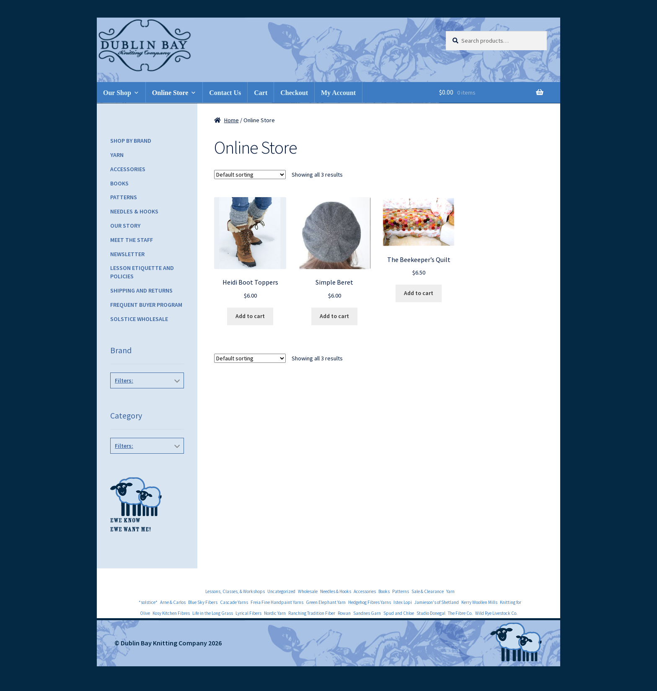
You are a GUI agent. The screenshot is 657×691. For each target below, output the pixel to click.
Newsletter (127, 254)
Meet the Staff (131, 240)
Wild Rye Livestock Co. (496, 613)
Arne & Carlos (173, 602)
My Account (338, 92)
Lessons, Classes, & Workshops (235, 591)
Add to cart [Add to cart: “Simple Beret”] (334, 316)
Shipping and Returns (141, 290)
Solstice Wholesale (139, 319)
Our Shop (117, 92)
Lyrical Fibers (248, 613)
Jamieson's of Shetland (436, 602)
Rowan (344, 613)
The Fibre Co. (460, 613)
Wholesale (308, 591)
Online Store (170, 92)
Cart (260, 92)
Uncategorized (281, 591)
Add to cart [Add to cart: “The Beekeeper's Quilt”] (418, 293)
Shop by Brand (130, 140)
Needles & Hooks (134, 211)
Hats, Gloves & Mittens (145, 464)
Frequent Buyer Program (146, 304)
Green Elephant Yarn (326, 602)
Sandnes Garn (367, 613)
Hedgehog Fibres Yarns (369, 602)
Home (231, 120)
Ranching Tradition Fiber (311, 613)
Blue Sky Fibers (202, 602)
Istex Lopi (402, 602)
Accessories (127, 169)
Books (119, 183)
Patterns (123, 197)
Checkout (294, 92)
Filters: (124, 380)
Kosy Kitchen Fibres (171, 613)
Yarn (117, 155)
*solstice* (148, 602)
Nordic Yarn (275, 613)
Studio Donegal (430, 613)
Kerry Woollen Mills (479, 602)
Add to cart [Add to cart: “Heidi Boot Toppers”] (250, 316)
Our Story (125, 225)
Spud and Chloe (398, 613)
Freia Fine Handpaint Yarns (277, 602)
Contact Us (225, 92)
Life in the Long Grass (212, 613)
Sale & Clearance (427, 591)
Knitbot (145, 399)
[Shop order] (250, 174)
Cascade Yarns (234, 602)
